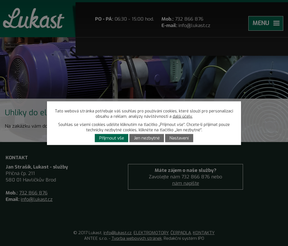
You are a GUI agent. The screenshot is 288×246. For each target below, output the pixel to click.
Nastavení (179, 138)
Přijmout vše (111, 138)
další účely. (183, 116)
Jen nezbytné (147, 138)
